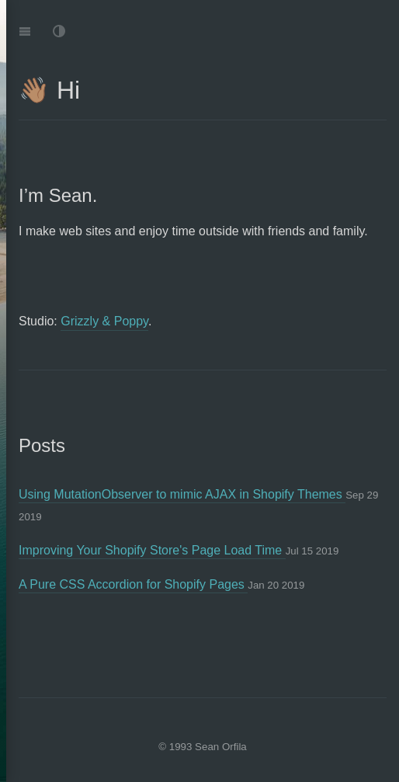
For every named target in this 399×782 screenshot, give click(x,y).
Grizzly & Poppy (104, 321)
